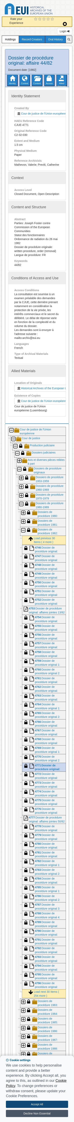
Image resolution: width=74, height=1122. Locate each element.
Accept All (37, 1104)
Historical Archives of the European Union (43, 388)
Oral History (55, 39)
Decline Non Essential (37, 1113)
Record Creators (32, 39)
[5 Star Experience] (53, 19)
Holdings (10, 39)
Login (64, 31)
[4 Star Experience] (49, 19)
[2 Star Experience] (40, 19)
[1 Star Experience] (36, 19)
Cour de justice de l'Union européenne (41, 114)
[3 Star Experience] (44, 19)
